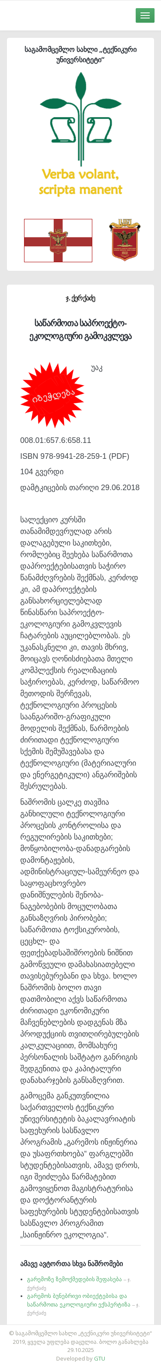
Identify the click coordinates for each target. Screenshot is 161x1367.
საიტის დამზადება (106, 1329)
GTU (99, 1358)
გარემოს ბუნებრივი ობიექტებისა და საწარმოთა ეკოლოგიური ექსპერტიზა (83, 1304)
